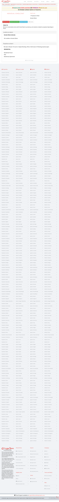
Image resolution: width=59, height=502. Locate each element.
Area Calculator (47, 490)
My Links (43, 1)
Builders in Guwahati (48, 197)
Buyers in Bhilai (18, 124)
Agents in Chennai (33, 139)
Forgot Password (19, 483)
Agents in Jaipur (32, 221)
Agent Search (32, 458)
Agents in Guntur (33, 192)
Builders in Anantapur (48, 98)
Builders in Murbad (48, 288)
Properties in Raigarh (5, 348)
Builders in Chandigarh (48, 136)
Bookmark (31, 23)
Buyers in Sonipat (19, 384)
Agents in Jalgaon (33, 223)
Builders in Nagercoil (48, 300)
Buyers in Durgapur (19, 165)
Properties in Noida (5, 319)
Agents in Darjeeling (33, 151)
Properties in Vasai (5, 425)
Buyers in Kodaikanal (19, 240)
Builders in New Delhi (48, 317)
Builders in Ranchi (47, 355)
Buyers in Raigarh (19, 348)
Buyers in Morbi (18, 281)
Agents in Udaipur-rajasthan (34, 413)
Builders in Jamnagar (48, 225)
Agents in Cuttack (33, 144)
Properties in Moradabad (6, 278)
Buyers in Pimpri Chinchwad (20, 336)
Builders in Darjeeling (48, 151)
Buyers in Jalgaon (18, 223)
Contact (53, 1)
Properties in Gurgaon (5, 194)
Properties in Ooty (4, 324)
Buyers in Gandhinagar (19, 175)
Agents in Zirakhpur (33, 442)
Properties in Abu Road (5, 74)
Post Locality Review (19, 470)
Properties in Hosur (5, 209)
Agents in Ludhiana (33, 257)
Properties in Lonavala (5, 252)
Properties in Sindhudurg (6, 379)
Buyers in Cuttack (19, 144)
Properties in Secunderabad (6, 370)
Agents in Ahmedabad (33, 81)
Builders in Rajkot (47, 353)
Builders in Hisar (47, 206)
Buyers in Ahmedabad (19, 81)
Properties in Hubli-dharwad (6, 211)
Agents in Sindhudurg (33, 379)
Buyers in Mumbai (19, 286)
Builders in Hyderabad (48, 213)
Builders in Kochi (47, 237)
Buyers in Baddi (18, 105)
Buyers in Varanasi (19, 423)
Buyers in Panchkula (19, 331)
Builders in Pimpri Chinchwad (49, 336)
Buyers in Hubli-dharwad (20, 211)
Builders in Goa (47, 182)
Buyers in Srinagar (19, 387)
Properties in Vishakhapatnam (6, 432)
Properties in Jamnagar (5, 225)
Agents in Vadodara (33, 418)
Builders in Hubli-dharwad (49, 211)
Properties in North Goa (5, 322)
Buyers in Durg (18, 163)
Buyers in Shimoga (19, 375)
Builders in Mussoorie (48, 290)
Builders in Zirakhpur (48, 442)
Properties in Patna (5, 334)
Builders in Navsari (48, 310)
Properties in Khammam (5, 235)
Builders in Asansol (48, 103)
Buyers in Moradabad (19, 278)
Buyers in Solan (18, 382)
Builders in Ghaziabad (48, 180)
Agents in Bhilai (32, 124)
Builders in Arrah (47, 100)
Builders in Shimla (47, 372)
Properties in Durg (4, 163)
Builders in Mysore (47, 298)
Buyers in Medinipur (19, 271)
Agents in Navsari (33, 310)
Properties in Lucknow (5, 254)
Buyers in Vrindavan (19, 437)
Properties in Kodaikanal (5, 240)
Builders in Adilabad (48, 76)
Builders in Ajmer (47, 86)
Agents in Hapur (32, 201)
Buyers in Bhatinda (19, 122)
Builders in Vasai (47, 425)
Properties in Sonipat (5, 384)
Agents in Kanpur (33, 233)
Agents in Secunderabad (34, 370)
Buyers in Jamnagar (19, 225)
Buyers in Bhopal (18, 132)
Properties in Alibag (5, 88)
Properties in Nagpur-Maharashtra (7, 302)
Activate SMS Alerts (19, 464)
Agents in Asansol (33, 103)
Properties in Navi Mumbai (6, 307)
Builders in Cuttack (48, 144)
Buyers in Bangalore (19, 110)
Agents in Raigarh (33, 348)
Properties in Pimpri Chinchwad (7, 336)
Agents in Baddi (32, 105)
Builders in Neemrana (48, 312)
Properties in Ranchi (5, 355)
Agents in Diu (32, 160)
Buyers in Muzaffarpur (19, 295)
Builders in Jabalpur (48, 218)
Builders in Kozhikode (48, 247)
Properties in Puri (4, 343)
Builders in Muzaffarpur (48, 295)
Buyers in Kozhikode (19, 247)
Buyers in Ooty (18, 324)
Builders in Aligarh (47, 91)
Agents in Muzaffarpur (33, 295)
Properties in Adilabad (5, 76)
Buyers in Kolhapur (19, 242)
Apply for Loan (47, 487)
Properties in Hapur (5, 201)
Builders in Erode (47, 170)
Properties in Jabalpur (5, 218)
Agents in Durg (32, 163)
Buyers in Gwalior (19, 199)
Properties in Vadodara (5, 418)
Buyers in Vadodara (19, 418)
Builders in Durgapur (48, 165)
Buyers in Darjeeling (19, 151)
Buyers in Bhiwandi (19, 129)
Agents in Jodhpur (33, 230)
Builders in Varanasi (48, 423)
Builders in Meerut (47, 274)
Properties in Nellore (5, 314)
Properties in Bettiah (5, 117)
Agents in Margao (33, 264)
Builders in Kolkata (47, 245)
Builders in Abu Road (48, 74)
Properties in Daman (5, 146)
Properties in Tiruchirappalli (6, 399)
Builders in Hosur (47, 209)
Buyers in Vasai (18, 425)
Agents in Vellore (33, 428)
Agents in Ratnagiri (33, 358)
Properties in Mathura (5, 266)
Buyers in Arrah (18, 100)
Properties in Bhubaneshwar (6, 134)
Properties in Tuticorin (5, 411)
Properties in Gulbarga (5, 189)
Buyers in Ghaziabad (19, 180)
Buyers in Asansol (19, 103)
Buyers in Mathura (19, 266)
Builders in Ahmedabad (48, 81)
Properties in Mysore (5, 298)
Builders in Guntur (47, 192)
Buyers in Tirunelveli (19, 401)
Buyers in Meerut (18, 274)
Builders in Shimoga (48, 375)
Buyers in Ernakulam (19, 168)
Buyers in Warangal (19, 440)
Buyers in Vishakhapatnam (20, 432)
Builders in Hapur (47, 201)
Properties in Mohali (5, 276)
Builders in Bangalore (48, 110)
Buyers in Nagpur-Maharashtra (21, 302)
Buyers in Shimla (18, 372)
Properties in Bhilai (5, 124)
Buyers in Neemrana (19, 312)
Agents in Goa (32, 182)
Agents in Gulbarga (33, 189)
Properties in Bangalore (5, 110)
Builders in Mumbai (48, 286)
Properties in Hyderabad (5, 213)
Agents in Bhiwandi (33, 129)
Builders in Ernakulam (48, 168)
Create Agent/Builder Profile (21, 458)
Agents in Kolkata (33, 245)
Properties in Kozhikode (5, 247)
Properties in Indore (5, 216)
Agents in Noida (32, 319)
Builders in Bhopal (47, 132)
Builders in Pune (47, 341)
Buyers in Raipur (18, 351)
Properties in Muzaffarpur (6, 295)
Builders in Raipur (47, 351)
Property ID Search (33, 467)
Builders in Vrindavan (48, 437)
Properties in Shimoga (5, 375)
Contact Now (6, 23)
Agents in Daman (33, 146)
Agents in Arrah (32, 100)
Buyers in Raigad (18, 346)
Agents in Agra (32, 79)
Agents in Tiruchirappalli (34, 399)
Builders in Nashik (47, 305)
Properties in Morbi (5, 281)
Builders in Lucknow (48, 254)
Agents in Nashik (33, 305)
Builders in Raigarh (48, 348)
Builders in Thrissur (48, 396)
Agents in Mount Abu (33, 283)
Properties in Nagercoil (5, 300)
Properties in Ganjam (5, 177)
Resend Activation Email (20, 485)
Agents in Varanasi (33, 423)
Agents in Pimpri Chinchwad (34, 336)
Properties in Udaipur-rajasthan (7, 413)
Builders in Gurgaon (48, 194)
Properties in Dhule (5, 158)
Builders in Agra (47, 79)
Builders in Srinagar (48, 387)
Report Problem (24, 23)
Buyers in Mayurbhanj (19, 269)
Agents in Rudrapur (33, 363)
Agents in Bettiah (33, 117)
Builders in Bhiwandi (48, 129)
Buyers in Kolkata (18, 245)
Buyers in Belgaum (19, 115)
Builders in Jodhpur (48, 230)
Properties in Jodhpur (5, 230)
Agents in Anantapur (33, 98)
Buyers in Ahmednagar (19, 83)
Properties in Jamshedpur (6, 228)
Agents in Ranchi (33, 355)
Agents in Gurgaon (33, 194)
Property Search (33, 453)
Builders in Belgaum (48, 115)
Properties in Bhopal (5, 132)
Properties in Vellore (5, 428)
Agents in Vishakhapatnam (34, 432)
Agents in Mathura (33, 266)
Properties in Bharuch (5, 120)
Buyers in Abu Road (19, 74)
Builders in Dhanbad (48, 156)
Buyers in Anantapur (19, 98)
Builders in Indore (47, 216)
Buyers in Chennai (19, 139)
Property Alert (33, 480)
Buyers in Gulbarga (19, 189)
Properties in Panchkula (5, 331)
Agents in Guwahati (33, 197)
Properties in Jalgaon (5, 223)
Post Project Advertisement (20, 467)
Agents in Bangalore (33, 110)
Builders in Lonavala (48, 252)
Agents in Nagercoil (33, 300)
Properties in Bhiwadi (5, 127)
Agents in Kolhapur (33, 242)
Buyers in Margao (19, 264)
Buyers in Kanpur (18, 233)
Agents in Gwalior (33, 199)
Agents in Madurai (33, 259)
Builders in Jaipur (47, 221)
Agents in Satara (32, 367)
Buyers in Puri (18, 343)
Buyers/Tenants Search (34, 456)
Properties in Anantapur (5, 98)
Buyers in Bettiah (18, 117)
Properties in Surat (5, 389)
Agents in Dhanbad (33, 156)
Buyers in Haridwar (19, 204)
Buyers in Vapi (18, 420)
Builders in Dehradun (48, 153)
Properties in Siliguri (5, 377)
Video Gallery (47, 470)
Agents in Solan (32, 382)
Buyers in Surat (18, 389)
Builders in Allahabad (48, 93)
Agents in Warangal (33, 440)
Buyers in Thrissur (19, 396)
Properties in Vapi (4, 420)
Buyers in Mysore (18, 298)
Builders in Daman (47, 146)
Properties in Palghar (5, 329)
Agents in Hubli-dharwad (34, 211)
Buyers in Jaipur (18, 221)
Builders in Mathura (48, 266)
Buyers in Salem (18, 365)
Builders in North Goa (48, 322)
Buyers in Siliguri (18, 377)
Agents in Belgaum (33, 115)
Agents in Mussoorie (33, 290)
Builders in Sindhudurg (48, 379)
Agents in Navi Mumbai (34, 307)
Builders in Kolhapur (48, 242)
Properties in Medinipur (5, 271)
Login (17, 480)
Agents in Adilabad (33, 76)
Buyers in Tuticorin (19, 411)
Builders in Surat (47, 389)
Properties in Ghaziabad (5, 180)
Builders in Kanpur (47, 233)
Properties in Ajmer (5, 86)
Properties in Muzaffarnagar (6, 293)
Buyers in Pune (18, 341)
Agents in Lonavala (33, 252)
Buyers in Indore (18, 216)
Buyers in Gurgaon (19, 194)
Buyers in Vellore (18, 428)
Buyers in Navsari (18, 310)
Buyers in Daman (18, 146)
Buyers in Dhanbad (19, 156)
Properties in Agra (4, 79)
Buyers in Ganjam (19, 177)
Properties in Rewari (5, 360)
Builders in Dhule (47, 158)
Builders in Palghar (48, 329)
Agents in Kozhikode (33, 247)
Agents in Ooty (32, 324)
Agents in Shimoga (33, 375)
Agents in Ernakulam (33, 168)
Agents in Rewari (33, 360)
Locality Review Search (34, 473)
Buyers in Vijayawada (19, 430)
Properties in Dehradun (5, 153)
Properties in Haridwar (5, 204)
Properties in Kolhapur (5, 242)
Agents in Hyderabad (33, 213)
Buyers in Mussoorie (19, 290)
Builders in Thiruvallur (48, 394)
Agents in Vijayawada (33, 430)
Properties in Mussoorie (5, 290)
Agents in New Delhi (33, 317)
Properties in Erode (5, 170)
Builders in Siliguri (47, 377)
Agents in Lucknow (33, 254)
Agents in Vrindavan (33, 437)
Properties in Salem (5, 365)
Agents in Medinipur (33, 271)
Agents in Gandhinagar (34, 175)
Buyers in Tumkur (19, 408)
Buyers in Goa (18, 182)
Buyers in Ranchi (18, 355)
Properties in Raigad (5, 346)
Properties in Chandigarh (6, 136)
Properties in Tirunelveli (5, 401)
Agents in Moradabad (33, 278)
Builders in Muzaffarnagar (49, 293)
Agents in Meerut (33, 274)
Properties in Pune (5, 341)
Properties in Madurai (5, 259)
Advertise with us (48, 461)
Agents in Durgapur (33, 165)
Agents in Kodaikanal (33, 240)
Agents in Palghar (33, 329)
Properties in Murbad (5, 288)
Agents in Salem (32, 365)
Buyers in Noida (18, 319)
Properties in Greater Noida (6, 187)
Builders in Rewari (47, 360)
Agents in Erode (32, 170)
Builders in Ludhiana (48, 257)
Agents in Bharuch (33, 120)
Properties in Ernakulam (5, 168)
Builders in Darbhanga (48, 148)
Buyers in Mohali (18, 276)
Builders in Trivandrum (48, 406)
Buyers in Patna (18, 334)
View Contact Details (15, 23)
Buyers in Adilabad (19, 76)
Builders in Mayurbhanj (48, 269)
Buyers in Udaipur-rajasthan (20, 413)
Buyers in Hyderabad (19, 213)
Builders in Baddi (47, 105)
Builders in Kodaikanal (48, 240)
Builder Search (33, 461)
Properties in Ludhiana (5, 257)
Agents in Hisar (32, 206)
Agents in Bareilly (33, 112)
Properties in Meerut (5, 274)
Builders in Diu (47, 160)
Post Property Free (19, 453)
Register (17, 477)
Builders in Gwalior (48, 199)
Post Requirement (19, 456)
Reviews (46, 467)
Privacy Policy (47, 480)
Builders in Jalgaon (47, 223)
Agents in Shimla (33, 372)
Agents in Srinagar (33, 387)
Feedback (46, 464)
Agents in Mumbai (33, 286)
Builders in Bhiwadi (48, 127)
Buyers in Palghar (19, 329)
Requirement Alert (33, 483)
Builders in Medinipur (48, 271)
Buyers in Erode (18, 170)
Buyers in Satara (18, 367)
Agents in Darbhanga (33, 148)
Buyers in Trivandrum (19, 406)
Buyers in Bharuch (19, 120)
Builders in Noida (47, 319)
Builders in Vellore (47, 428)
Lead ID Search (33, 470)
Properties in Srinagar (5, 387)
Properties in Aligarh (5, 91)
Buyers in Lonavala (19, 252)
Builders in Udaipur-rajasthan (49, 413)
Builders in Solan (47, 382)
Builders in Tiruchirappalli (49, 399)
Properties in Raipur (5, 351)
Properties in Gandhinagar (6, 175)
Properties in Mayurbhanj (6, 269)
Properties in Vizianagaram (6, 435)
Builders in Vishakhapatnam (49, 432)
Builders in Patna (47, 334)
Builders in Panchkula (48, 331)
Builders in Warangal (48, 440)
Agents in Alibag (32, 88)
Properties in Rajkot (5, 353)
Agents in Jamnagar (33, 225)
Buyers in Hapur (18, 201)
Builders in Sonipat (48, 384)
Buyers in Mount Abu (19, 283)
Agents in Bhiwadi (33, 127)
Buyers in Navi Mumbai (19, 307)
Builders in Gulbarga (48, 189)
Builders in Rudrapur (48, 363)
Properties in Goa (4, 182)
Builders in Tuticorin (48, 411)
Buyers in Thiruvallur (19, 394)
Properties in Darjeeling (5, 151)
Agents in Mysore (33, 298)
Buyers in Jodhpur (19, 230)
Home (25, 1)
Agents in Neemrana (33, 312)
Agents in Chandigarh (33, 136)
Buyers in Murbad (19, 288)
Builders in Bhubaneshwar (49, 134)
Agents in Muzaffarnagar (34, 293)
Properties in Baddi (5, 105)
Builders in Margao (48, 264)
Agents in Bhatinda (33, 122)
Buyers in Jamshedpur (19, 228)
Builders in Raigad (47, 346)
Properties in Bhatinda (5, 122)
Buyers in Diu (18, 160)
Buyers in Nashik (18, 305)
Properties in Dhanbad (5, 156)
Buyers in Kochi (18, 237)
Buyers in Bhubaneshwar (20, 134)
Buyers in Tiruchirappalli (20, 399)
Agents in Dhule (32, 158)
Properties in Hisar (5, 206)
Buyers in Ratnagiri (19, 358)
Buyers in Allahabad (19, 93)
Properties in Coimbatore (6, 141)
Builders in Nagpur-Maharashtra (50, 302)
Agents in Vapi (32, 420)
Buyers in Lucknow (19, 254)
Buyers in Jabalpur (19, 218)
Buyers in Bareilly (18, 112)
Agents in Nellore (33, 314)
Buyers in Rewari (18, 360)
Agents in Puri (32, 343)
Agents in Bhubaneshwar (34, 134)
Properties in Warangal (5, 440)
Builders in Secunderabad (49, 370)
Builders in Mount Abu (48, 283)
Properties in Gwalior (5, 199)
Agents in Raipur (32, 351)
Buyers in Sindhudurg (19, 379)
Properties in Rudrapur (5, 363)
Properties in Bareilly (5, 112)
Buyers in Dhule (18, 158)
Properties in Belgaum (5, 115)
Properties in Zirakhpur (5, 442)
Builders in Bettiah (47, 117)
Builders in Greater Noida (49, 187)
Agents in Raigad (33, 346)
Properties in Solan (5, 382)
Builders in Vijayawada (48, 430)
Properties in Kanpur (5, 233)
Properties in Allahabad (5, 93)
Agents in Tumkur (33, 408)
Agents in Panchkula (33, 331)
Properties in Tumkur (5, 408)
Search (48, 1)
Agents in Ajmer (32, 86)
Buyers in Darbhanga (19, 148)
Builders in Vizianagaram (48, 435)
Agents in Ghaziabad (33, 180)
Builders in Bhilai (47, 124)
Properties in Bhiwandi (5, 129)
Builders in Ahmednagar (48, 83)
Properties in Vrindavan (5, 437)
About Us (46, 456)
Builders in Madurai (48, 259)
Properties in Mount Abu (5, 283)
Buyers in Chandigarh (19, 136)
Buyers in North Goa (19, 322)
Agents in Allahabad (33, 93)
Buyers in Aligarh (18, 91)
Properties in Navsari (5, 310)
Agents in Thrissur (33, 396)
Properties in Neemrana (5, 312)
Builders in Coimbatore (48, 141)
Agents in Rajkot (32, 353)
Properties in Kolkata (5, 245)
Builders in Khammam (48, 235)
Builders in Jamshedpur (48, 228)
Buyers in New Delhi (19, 317)
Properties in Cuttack (5, 144)
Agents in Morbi (32, 281)
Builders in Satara (47, 367)
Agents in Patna (32, 334)
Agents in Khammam (33, 235)
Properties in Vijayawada (5, 430)
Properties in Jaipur (5, 221)
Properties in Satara (5, 367)
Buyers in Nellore (18, 314)
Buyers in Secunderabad (20, 370)
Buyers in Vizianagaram (19, 435)
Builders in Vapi (47, 420)
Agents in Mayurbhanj (33, 269)
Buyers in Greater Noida (20, 187)
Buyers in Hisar (18, 206)
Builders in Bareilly (47, 112)
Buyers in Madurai (19, 259)
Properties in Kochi (5, 237)
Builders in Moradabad (48, 278)
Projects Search (33, 464)
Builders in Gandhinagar (48, 175)
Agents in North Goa (33, 322)
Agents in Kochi (32, 237)
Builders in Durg (47, 163)
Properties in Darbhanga (5, 148)
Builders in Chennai (48, 139)
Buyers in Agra (18, 79)
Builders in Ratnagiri (48, 358)
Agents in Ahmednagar (33, 83)
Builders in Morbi (47, 281)
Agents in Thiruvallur (33, 394)
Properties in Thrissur (5, 396)
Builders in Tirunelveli (48, 401)
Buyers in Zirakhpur (19, 442)
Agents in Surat (32, 389)
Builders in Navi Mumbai (48, 307)
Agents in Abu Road (33, 74)
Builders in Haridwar (48, 204)
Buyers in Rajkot (18, 353)
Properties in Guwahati (5, 197)
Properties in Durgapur (5, 165)
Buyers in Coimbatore (19, 141)
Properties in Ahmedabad (6, 81)
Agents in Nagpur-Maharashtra (35, 302)
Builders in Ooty (47, 324)
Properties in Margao (5, 264)
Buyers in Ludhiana (19, 257)
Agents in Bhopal (33, 132)
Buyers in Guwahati (19, 197)
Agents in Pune (32, 341)
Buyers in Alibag (18, 88)
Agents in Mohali (33, 276)
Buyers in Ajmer (18, 86)
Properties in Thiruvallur (5, 394)
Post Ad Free (30, 1)
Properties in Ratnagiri (5, 358)
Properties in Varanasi (5, 423)
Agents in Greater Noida (34, 187)
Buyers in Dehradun (19, 153)
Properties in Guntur (5, 192)
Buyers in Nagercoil (19, 300)
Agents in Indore (32, 216)
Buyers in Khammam (19, 235)
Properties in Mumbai (5, 286)
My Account (37, 1)
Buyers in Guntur (18, 192)
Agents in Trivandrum (33, 406)
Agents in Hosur (32, 209)
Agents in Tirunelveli (33, 401)
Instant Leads (18, 461)
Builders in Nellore (47, 314)
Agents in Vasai (32, 425)
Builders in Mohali (47, 276)
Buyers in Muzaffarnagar (20, 293)
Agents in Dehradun (33, 153)
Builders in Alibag (47, 88)
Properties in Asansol (5, 103)
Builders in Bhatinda (48, 122)
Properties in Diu (4, 160)
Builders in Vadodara (48, 418)
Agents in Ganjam (33, 177)
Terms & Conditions (48, 477)
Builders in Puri (47, 343)
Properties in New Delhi (5, 317)
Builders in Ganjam (48, 177)
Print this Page (29, 62)
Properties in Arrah (5, 100)
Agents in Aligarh (33, 91)
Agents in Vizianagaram (34, 435)
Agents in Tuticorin (33, 411)
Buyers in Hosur (18, 209)
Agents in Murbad (33, 288)
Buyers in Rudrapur (19, 363)
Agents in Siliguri (33, 377)
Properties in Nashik (5, 305)
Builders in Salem (47, 365)
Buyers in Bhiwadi (19, 127)
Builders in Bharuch (48, 120)
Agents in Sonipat (33, 384)
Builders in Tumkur (48, 408)
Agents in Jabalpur (33, 218)
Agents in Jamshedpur (33, 228)
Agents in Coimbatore (33, 141)
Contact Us (47, 458)
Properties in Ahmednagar (6, 83)
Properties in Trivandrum (6, 406)
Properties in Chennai (5, 139)
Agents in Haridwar (33, 204)
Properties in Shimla (5, 372)
